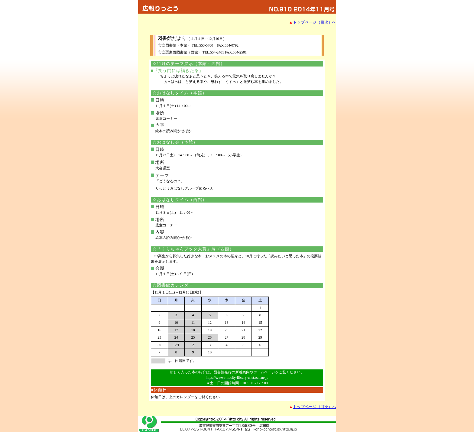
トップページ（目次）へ (314, 22)
